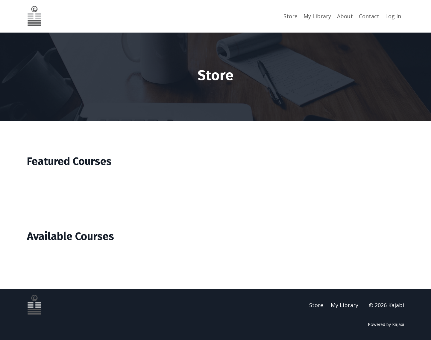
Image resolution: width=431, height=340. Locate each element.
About (345, 16)
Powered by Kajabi (386, 324)
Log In (393, 16)
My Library (317, 16)
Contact (369, 16)
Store (290, 16)
